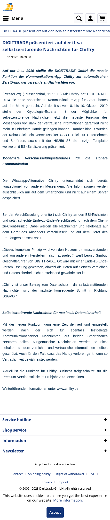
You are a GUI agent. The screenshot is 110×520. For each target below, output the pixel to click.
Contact (17, 474)
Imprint (62, 482)
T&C (92, 474)
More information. (68, 500)
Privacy (47, 482)
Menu (13, 17)
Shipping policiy (39, 474)
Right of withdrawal (70, 474)
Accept (55, 512)
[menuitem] (13, 18)
